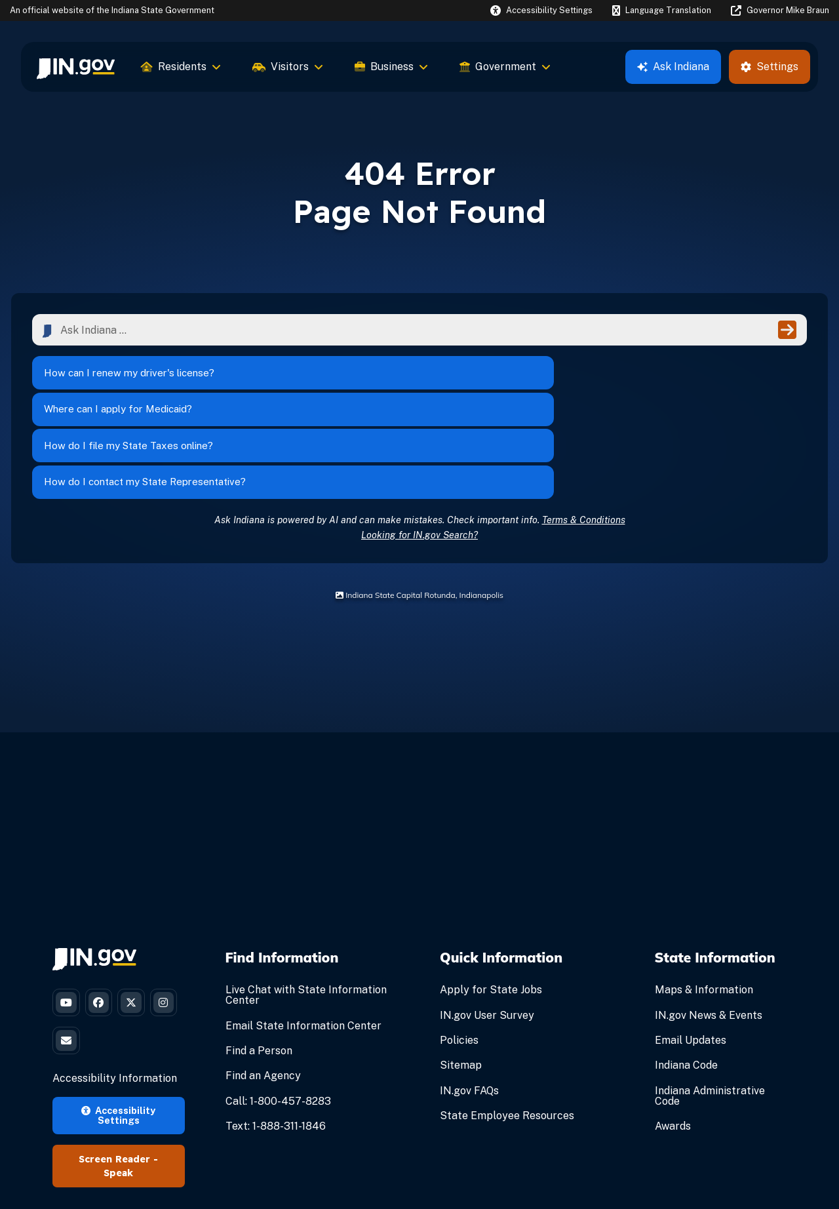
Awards (673, 1037)
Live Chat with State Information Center (306, 907)
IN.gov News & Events (708, 927)
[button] (541, 10)
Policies (459, 951)
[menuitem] (75, 67)
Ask (673, 66)
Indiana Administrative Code (710, 1007)
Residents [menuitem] (181, 66)
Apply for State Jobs (491, 902)
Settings (769, 66)
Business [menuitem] (391, 66)
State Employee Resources (507, 1027)
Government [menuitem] (505, 66)
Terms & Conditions (583, 431)
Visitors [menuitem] (287, 66)
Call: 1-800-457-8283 (278, 1012)
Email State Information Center (303, 937)
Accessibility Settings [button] (118, 1037)
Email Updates (690, 951)
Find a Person (258, 962)
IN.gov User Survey (487, 927)
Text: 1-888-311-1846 (275, 1037)
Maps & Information (704, 902)
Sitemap (461, 977)
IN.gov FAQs (469, 1002)
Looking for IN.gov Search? (419, 446)
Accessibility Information (114, 1001)
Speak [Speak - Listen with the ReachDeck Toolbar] (118, 1095)
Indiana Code (686, 977)
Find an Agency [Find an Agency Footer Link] (263, 987)
